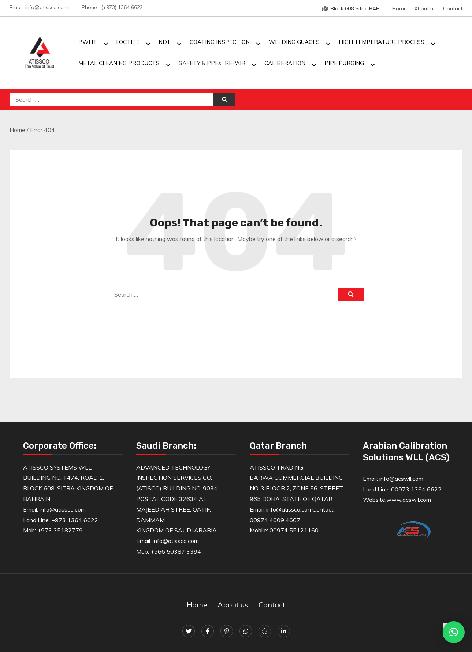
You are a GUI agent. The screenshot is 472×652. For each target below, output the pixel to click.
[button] (454, 632)
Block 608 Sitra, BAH (351, 8)
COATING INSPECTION (220, 41)
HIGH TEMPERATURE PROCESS (381, 41)
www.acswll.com (408, 499)
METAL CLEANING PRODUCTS (119, 63)
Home (399, 8)
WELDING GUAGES (294, 41)
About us (425, 8)
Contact (452, 8)
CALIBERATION (284, 63)
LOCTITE (128, 41)
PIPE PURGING (344, 63)
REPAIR (235, 63)
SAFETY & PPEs (200, 63)
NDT (165, 41)
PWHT (87, 41)
